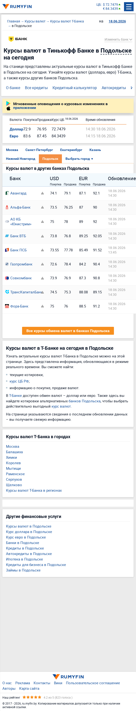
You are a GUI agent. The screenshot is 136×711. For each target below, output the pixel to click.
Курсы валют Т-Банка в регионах (34, 490)
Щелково (14, 485)
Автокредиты (114, 87)
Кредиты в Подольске (25, 548)
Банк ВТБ (15, 235)
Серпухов (14, 479)
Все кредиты (36, 87)
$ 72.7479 (110, 5)
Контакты (42, 683)
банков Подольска (85, 401)
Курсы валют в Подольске (28, 526)
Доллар (16, 129)
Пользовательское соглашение (93, 683)
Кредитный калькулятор (75, 87)
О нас (7, 683)
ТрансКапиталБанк (22, 292)
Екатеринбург (71, 150)
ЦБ (98, 5)
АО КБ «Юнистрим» (18, 221)
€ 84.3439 (110, 9)
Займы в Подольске (23, 570)
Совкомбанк (18, 277)
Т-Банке (15, 395)
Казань (95, 150)
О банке (13, 87)
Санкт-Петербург (39, 150)
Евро (14, 136)
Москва (12, 150)
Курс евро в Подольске (26, 537)
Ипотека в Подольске (24, 559)
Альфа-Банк (17, 207)
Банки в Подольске (22, 542)
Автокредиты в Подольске (29, 553)
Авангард (15, 193)
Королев (13, 463)
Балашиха (14, 452)
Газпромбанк (18, 264)
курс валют (61, 406)
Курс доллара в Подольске (29, 531)
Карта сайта (29, 688)
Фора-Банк (16, 306)
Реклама (22, 683)
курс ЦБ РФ (19, 381)
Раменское (15, 474)
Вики (58, 683)
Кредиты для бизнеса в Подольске (36, 564)
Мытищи (13, 468)
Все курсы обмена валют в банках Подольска (68, 331)
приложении (24, 108)
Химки (11, 457)
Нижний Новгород (20, 159)
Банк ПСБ (16, 250)
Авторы (9, 688)
